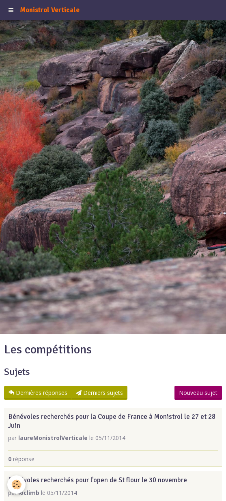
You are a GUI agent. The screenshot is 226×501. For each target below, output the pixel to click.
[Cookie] (16, 484)
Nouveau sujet (198, 392)
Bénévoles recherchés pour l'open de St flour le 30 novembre (97, 480)
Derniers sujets (99, 392)
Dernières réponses (38, 392)
